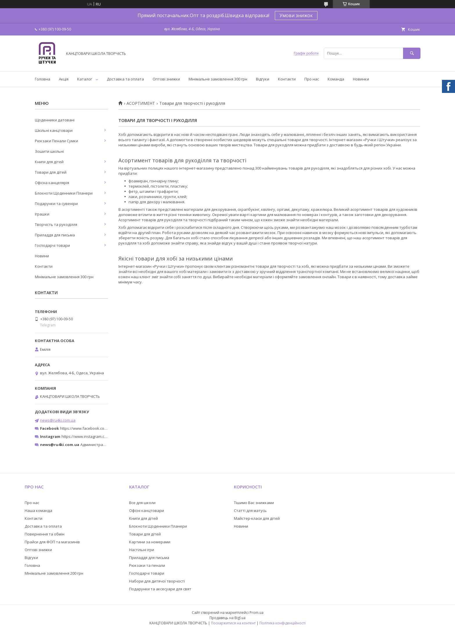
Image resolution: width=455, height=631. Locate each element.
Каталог (84, 79)
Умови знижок (296, 15)
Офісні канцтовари (146, 510)
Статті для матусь (250, 510)
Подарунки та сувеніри (56, 203)
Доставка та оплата (125, 79)
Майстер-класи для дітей (257, 518)
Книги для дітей (49, 161)
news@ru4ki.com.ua (57, 420)
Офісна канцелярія (52, 182)
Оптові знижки (166, 79)
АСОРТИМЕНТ (141, 103)
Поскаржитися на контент (233, 623)
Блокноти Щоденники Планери (64, 193)
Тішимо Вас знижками (254, 502)
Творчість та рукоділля (56, 224)
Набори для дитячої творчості (157, 581)
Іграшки (42, 214)
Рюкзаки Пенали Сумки (56, 140)
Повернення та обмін (44, 534)
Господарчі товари (52, 245)
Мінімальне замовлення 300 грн (218, 79)
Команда (336, 79)
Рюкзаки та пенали (147, 565)
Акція (63, 79)
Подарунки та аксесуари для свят (160, 589)
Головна (42, 79)
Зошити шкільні (49, 151)
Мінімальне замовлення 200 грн (54, 573)
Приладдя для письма (55, 235)
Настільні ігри (141, 549)
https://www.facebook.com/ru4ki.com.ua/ (96, 428)
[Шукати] (411, 53)
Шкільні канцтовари (54, 130)
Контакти (287, 79)
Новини (42, 255)
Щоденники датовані (55, 120)
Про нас (311, 79)
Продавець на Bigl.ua (227, 617)
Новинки (361, 79)
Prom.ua (256, 612)
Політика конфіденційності (282, 623)
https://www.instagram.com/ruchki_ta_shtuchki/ (103, 436)
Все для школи (142, 502)
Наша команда (38, 510)
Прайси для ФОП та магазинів (52, 541)
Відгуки (262, 79)
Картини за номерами (149, 541)
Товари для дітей (50, 172)
